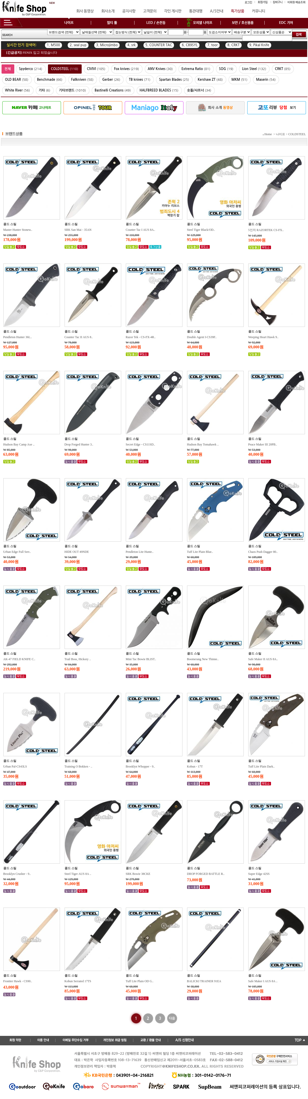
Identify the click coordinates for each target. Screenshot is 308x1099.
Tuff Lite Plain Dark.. (261, 766)
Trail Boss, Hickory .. (78, 659)
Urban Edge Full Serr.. (17, 552)
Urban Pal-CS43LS (15, 766)
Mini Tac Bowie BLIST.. (141, 659)
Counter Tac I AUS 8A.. (140, 230)
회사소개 (108, 11)
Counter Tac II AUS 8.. (79, 337)
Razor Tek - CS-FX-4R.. (141, 337)
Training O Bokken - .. (78, 766)
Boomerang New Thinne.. (203, 659)
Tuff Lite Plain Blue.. (200, 552)
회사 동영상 (85, 11)
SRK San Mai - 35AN (78, 230)
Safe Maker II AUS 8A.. (263, 659)
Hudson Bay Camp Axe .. (19, 444)
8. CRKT (233, 45)
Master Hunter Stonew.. (17, 230)
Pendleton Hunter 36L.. (17, 337)
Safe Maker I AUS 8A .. (263, 981)
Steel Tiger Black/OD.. (201, 230)
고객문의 (149, 11)
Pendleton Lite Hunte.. (140, 552)
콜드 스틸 (9, 224)
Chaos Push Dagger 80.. (263, 552)
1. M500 (53, 45)
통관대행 (195, 11)
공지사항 (128, 11)
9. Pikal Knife (259, 45)
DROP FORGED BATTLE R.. (206, 874)
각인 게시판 (172, 11)
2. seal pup (78, 45)
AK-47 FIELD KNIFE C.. (19, 659)
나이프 (280, 134)
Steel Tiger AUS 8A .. (78, 874)
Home (268, 134)
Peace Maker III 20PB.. (262, 444)
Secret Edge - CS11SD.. (140, 444)
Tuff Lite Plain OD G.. (140, 981)
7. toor (212, 45)
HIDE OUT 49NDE (77, 552)
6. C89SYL (190, 45)
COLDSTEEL (297, 134)
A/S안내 (216, 11)
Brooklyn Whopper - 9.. (140, 766)
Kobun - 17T (195, 766)
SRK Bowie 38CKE (138, 874)
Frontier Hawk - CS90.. (17, 981)
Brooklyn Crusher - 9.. (17, 874)
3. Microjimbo (107, 45)
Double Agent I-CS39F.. (202, 337)
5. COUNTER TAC (158, 45)
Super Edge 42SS (259, 874)
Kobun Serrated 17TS (78, 981)
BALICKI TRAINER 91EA (204, 981)
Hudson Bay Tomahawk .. (203, 444)
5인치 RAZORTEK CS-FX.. (266, 230)
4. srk (131, 45)
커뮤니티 (258, 11)
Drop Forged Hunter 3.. (79, 444)
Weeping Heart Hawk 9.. (263, 337)
